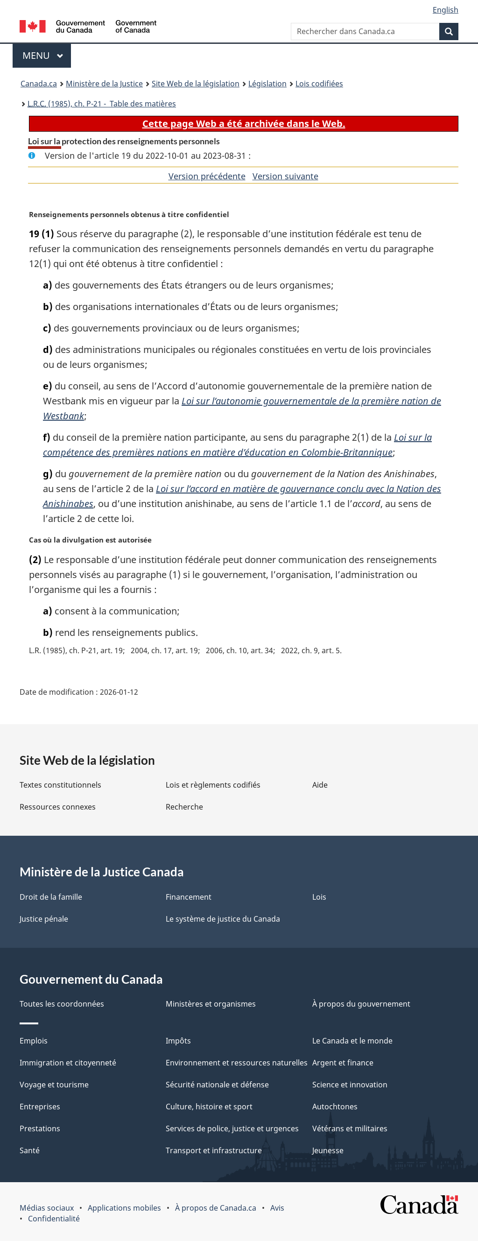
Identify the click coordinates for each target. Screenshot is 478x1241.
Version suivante (285, 176)
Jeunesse (328, 1150)
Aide (320, 785)
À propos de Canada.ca (215, 1208)
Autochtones (335, 1106)
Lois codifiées (319, 83)
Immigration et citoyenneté (68, 1063)
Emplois (34, 1041)
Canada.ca (39, 83)
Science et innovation (349, 1084)
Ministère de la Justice (104, 83)
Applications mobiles (124, 1208)
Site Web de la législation (195, 83)
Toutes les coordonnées (62, 1004)
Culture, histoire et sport (209, 1106)
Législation (267, 83)
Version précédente (207, 176)
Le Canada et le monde (352, 1041)
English (445, 10)
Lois (319, 897)
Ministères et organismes (211, 1004)
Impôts (178, 1041)
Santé (30, 1150)
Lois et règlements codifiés (213, 785)
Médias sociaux (47, 1208)
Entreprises (40, 1106)
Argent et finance (342, 1063)
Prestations (40, 1128)
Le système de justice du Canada (223, 919)
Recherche (184, 807)
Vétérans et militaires (349, 1128)
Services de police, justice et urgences (232, 1128)
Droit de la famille (51, 897)
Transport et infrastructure (214, 1150)
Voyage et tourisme (54, 1084)
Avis (277, 1208)
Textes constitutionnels (60, 785)
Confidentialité (54, 1218)
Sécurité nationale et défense (217, 1084)
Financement (188, 897)
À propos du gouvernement (361, 1004)
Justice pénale (44, 919)
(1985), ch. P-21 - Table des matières (102, 104)
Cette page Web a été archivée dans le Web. (243, 123)
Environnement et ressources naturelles (237, 1063)
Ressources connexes (58, 807)
